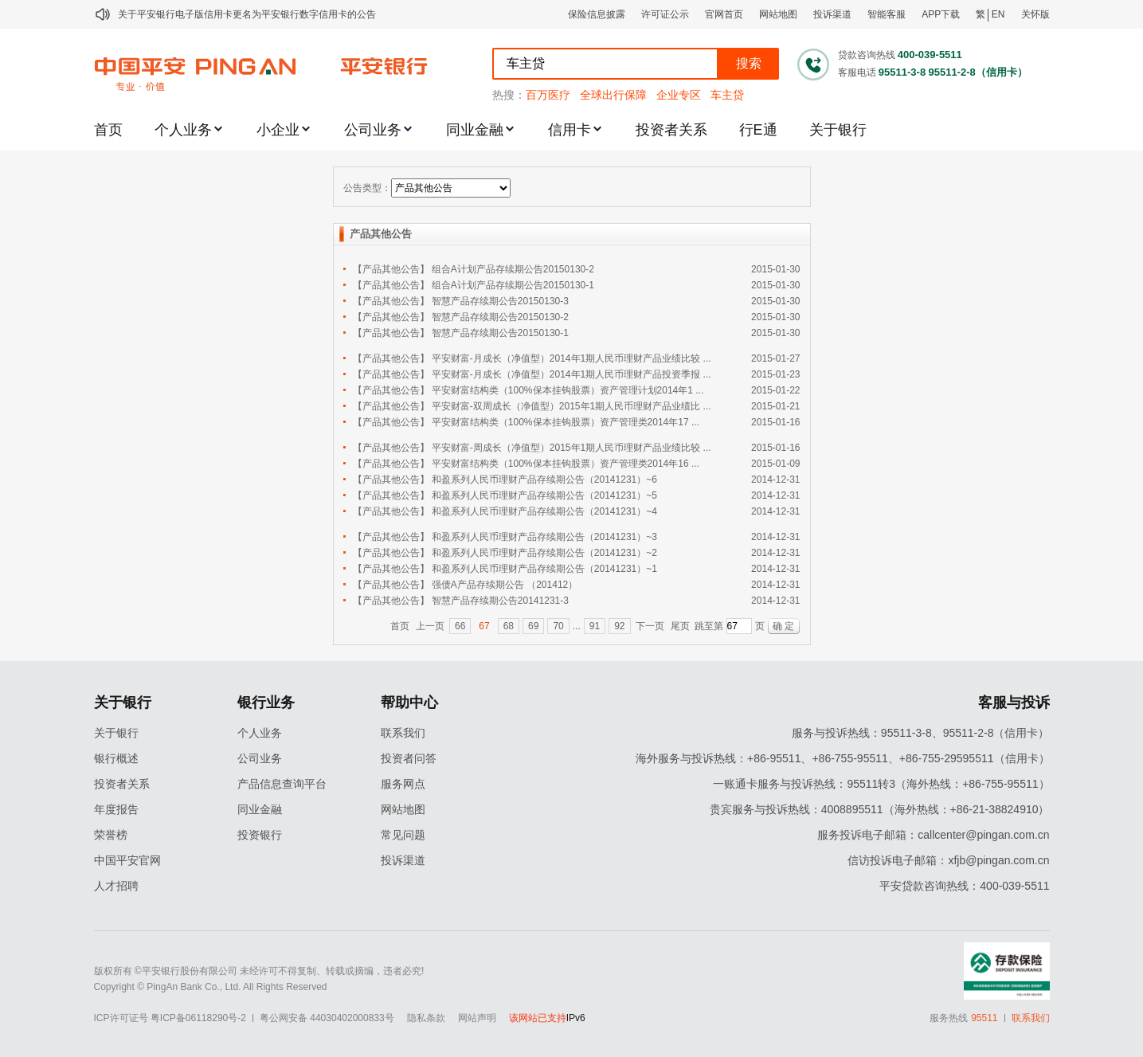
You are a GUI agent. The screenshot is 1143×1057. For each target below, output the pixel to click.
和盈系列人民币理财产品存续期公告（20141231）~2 (544, 552)
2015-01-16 (775, 422)
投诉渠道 (832, 14)
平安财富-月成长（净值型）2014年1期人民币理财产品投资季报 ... (571, 374)
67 (484, 626)
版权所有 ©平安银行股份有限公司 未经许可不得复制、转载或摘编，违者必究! (259, 971)
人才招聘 (116, 885)
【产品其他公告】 (391, 269)
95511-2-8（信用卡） (977, 72)
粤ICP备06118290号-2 (198, 1018)
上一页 (430, 626)
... (577, 626)
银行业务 (266, 703)
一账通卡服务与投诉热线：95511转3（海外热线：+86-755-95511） (881, 783)
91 (594, 626)
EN (998, 14)
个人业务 (183, 130)
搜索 (748, 63)
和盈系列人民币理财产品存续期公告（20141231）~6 (544, 479)
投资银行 (259, 834)
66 (460, 626)
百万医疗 (548, 94)
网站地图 (778, 14)
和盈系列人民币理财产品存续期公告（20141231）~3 (544, 536)
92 (619, 626)
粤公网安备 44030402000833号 (327, 1018)
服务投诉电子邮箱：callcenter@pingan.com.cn (933, 834)
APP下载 (941, 14)
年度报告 (116, 809)
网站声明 (477, 1018)
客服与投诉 (1014, 703)
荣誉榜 (110, 834)
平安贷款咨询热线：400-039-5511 (964, 885)
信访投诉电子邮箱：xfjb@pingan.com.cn (948, 860)
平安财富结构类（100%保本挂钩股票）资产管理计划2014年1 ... (567, 390)
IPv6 (575, 1018)
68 (508, 626)
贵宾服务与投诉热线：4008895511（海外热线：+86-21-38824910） (880, 809)
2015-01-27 (775, 358)
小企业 (277, 130)
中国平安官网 (127, 860)
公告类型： (367, 188)
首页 (108, 130)
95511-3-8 (902, 72)
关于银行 (838, 130)
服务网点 (403, 783)
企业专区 (678, 94)
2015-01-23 (775, 374)
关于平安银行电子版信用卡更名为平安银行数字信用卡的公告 (247, 14)
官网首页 (724, 14)
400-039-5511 (930, 55)
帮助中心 (409, 703)
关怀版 (1035, 14)
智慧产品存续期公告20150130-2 (500, 317)
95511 (984, 1018)
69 (533, 626)
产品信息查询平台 (282, 783)
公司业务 (372, 130)
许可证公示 (665, 14)
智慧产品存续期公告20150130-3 (500, 301)
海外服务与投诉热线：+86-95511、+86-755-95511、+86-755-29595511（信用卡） (842, 758)
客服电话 (857, 72)
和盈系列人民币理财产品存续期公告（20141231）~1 (544, 568)
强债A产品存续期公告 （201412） (504, 584)
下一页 (650, 626)
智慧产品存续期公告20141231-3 (500, 600)
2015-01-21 (775, 406)
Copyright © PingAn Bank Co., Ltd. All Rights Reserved (210, 986)
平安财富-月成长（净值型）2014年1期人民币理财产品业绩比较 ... (571, 358)
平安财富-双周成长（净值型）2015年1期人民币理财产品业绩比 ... (571, 406)
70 (558, 626)
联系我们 (403, 732)
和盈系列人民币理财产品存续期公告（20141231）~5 (544, 495)
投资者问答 (408, 758)
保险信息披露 (596, 14)
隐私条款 (426, 1018)
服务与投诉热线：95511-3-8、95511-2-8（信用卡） (921, 732)
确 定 (783, 626)
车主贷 (727, 94)
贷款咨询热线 (866, 55)
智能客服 (886, 14)
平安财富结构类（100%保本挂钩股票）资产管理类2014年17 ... (565, 422)
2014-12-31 (775, 479)
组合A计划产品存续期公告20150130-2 (513, 269)
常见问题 (403, 834)
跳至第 (709, 626)
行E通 (758, 130)
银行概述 (116, 758)
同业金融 (474, 130)
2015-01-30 (775, 269)
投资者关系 (671, 130)
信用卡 (569, 130)
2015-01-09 (775, 463)
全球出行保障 (613, 94)
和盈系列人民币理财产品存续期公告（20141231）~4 (544, 511)
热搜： (509, 94)
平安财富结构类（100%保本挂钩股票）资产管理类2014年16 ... (565, 463)
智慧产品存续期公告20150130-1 (500, 333)
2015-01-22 (775, 390)
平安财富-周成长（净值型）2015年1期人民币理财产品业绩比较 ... (571, 447)
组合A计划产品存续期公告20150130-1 (513, 285)
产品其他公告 (381, 234)
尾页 (680, 626)
